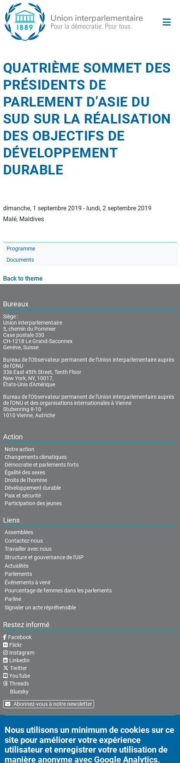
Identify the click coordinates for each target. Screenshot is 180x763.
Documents (20, 260)
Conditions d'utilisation (93, 723)
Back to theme (23, 278)
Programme (21, 248)
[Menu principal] (167, 22)
